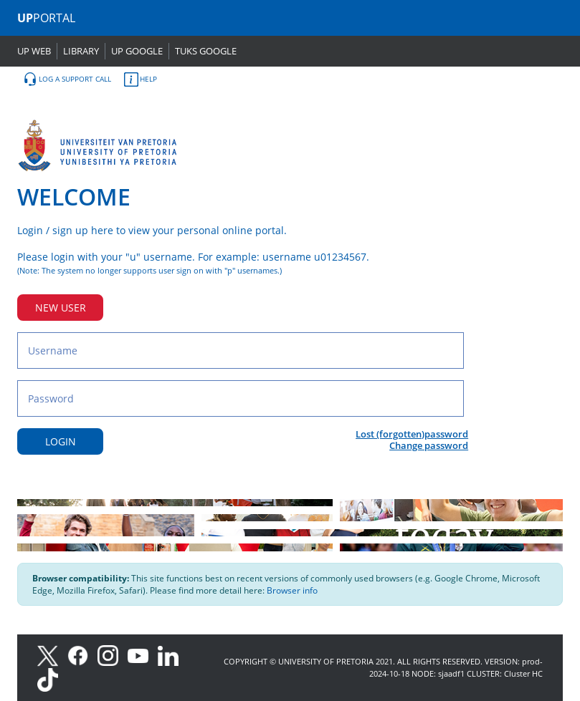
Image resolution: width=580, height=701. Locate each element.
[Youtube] (143, 654)
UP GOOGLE (137, 50)
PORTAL (46, 18)
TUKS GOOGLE (206, 50)
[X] (51, 654)
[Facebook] (82, 654)
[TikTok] (51, 678)
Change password (428, 445)
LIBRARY (81, 50)
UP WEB (34, 50)
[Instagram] (113, 654)
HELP (140, 79)
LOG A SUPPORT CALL (67, 79)
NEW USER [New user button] (60, 307)
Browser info (292, 590)
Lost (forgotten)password (412, 433)
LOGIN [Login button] (60, 441)
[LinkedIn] (172, 654)
